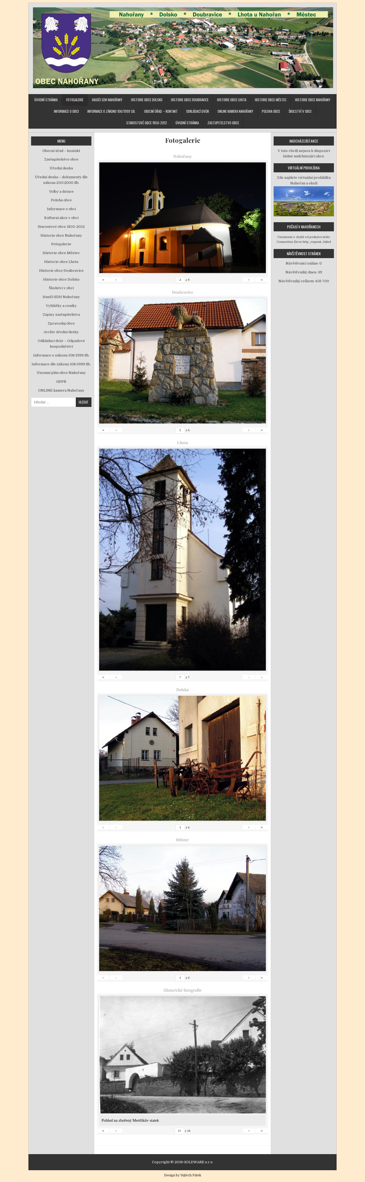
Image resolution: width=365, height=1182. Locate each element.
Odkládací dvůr (197, 111)
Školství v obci (300, 111)
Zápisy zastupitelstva (61, 315)
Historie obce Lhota (231, 99)
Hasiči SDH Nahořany (107, 99)
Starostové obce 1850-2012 (146, 122)
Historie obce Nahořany (312, 99)
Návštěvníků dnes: (301, 272)
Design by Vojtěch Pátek (182, 1175)
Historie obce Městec (270, 99)
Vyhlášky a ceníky (61, 306)
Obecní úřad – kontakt (161, 111)
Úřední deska (61, 168)
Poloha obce (271, 111)
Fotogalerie (74, 99)
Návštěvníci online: (302, 263)
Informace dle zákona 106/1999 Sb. (61, 364)
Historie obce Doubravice (189, 99)
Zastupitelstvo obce (223, 122)
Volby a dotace (61, 191)
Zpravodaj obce (61, 323)
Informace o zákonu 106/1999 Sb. (111, 111)
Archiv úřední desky (61, 332)
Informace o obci (66, 111)
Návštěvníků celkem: (296, 281)
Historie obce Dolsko (146, 99)
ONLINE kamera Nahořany (235, 111)
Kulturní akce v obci (61, 218)
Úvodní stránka (46, 99)
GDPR (61, 382)
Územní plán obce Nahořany (61, 373)
